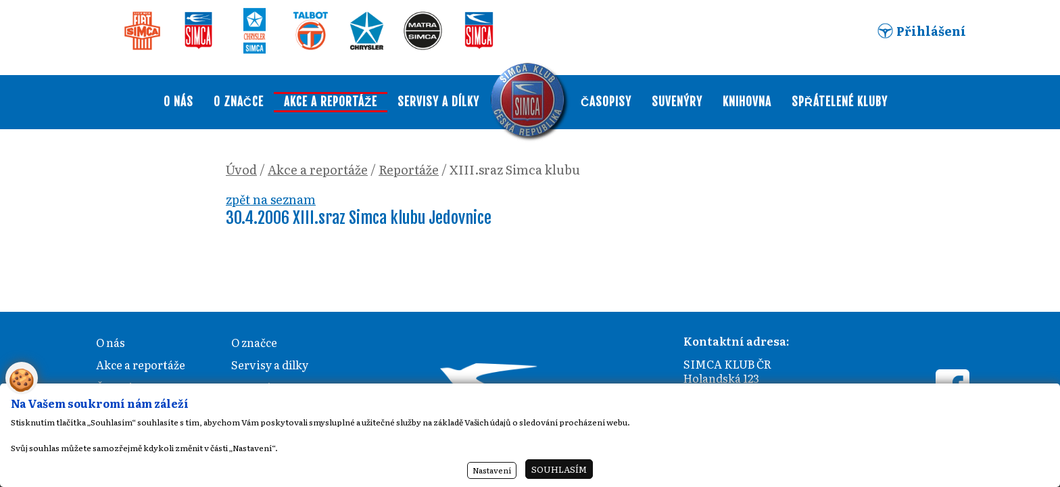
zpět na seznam (271, 199)
